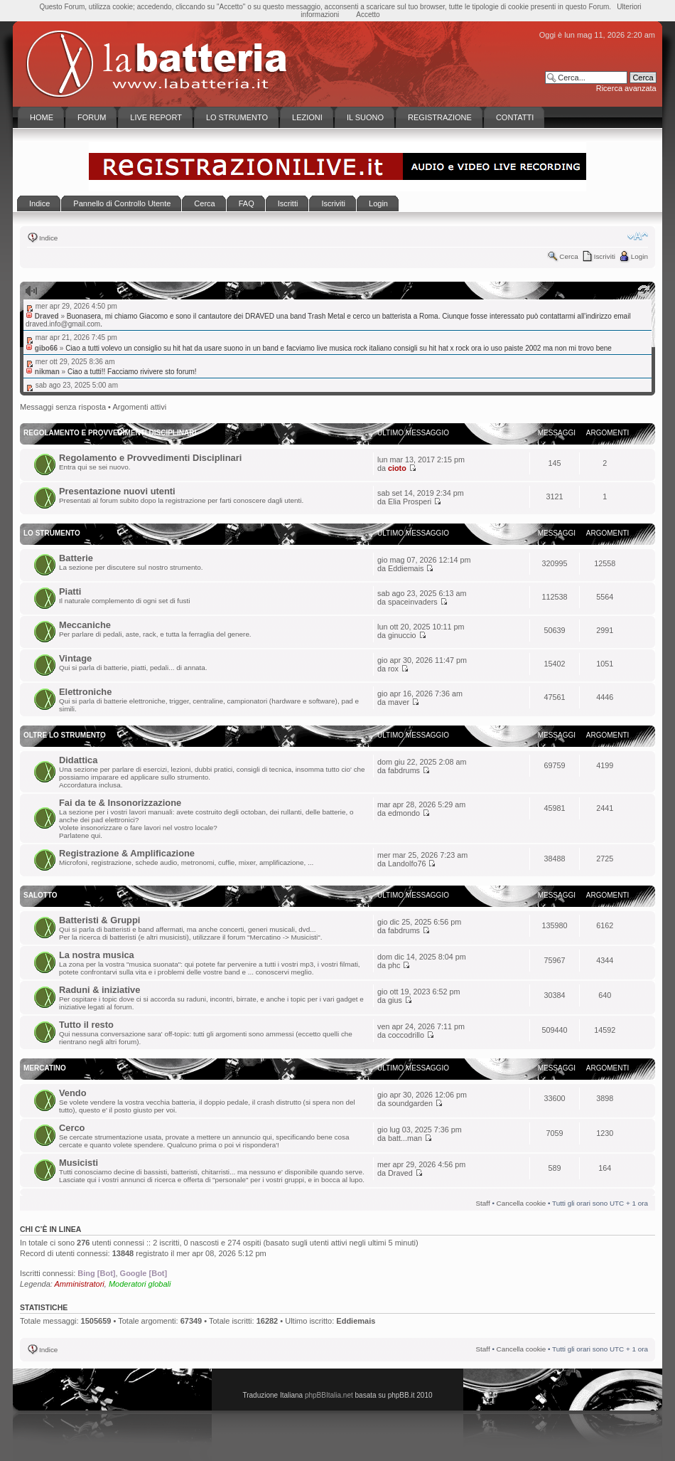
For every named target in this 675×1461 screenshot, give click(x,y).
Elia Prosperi (409, 501)
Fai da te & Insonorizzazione (120, 802)
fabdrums (404, 770)
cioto (397, 468)
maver (398, 702)
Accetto (367, 14)
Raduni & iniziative (99, 989)
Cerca (568, 256)
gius (395, 1000)
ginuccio (402, 635)
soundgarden (410, 1103)
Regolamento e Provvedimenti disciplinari (109, 433)
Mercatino (44, 1068)
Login (639, 256)
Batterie (76, 558)
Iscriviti (604, 256)
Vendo (73, 1093)
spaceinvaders (413, 601)
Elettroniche (85, 691)
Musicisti (78, 1162)
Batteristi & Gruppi (99, 920)
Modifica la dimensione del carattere (637, 236)
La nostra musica (96, 955)
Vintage (75, 658)
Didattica (78, 760)
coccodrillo (406, 1035)
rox (393, 668)
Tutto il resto (86, 1024)
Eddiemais (405, 568)
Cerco (72, 1127)
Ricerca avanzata (626, 88)
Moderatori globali (140, 1284)
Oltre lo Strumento (64, 735)
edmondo (404, 813)
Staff (483, 1203)
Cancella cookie (521, 1203)
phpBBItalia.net (329, 1395)
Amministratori (79, 1284)
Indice (48, 238)
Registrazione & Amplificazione (127, 853)
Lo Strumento (51, 533)
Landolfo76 (407, 863)
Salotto (40, 895)
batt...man (405, 1138)
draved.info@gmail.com (63, 324)
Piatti (70, 591)
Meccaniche (85, 625)
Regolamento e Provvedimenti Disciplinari (150, 457)
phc (394, 965)
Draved (400, 1173)
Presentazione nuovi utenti (117, 491)
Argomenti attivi (139, 407)
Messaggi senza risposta (63, 407)
